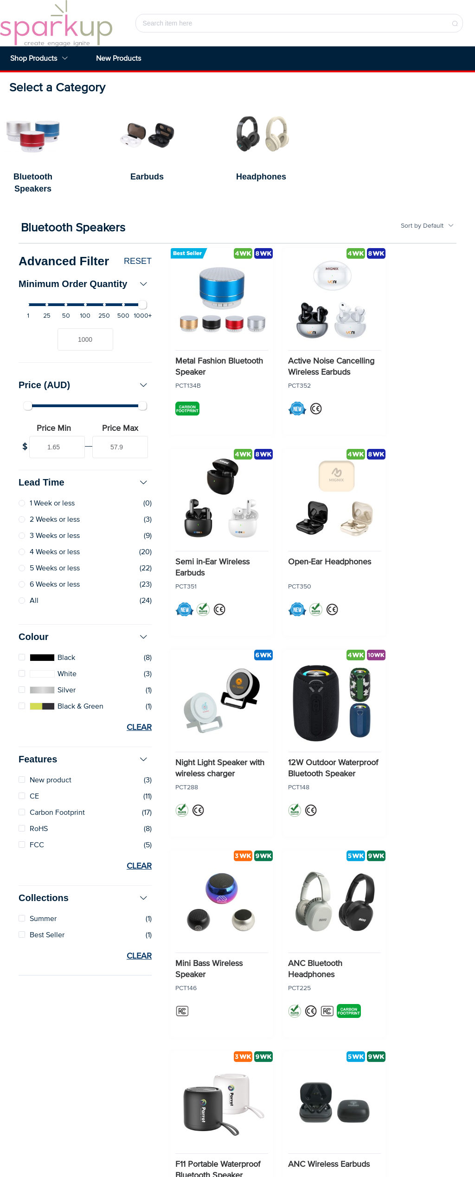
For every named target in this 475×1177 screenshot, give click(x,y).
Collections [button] (83, 898)
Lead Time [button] (83, 482)
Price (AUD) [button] (83, 385)
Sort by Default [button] (427, 226)
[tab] (85, 284)
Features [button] (83, 759)
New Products (118, 58)
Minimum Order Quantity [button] (83, 284)
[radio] (85, 503)
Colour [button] (83, 637)
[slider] (85, 304)
